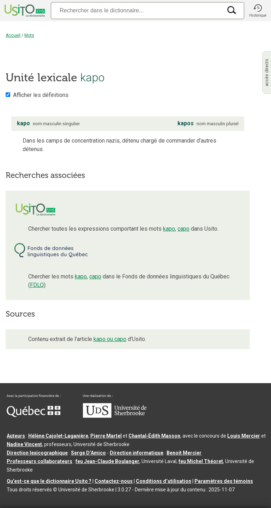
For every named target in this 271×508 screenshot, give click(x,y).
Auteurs (16, 436)
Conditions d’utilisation (163, 481)
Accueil (13, 35)
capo (183, 228)
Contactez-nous (114, 481)
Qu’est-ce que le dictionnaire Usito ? (49, 481)
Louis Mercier (243, 436)
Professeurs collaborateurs (39, 461)
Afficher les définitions (40, 95)
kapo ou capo (110, 339)
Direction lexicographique (37, 453)
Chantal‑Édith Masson (154, 436)
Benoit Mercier (184, 453)
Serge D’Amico (88, 453)
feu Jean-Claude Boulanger (107, 461)
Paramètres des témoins (223, 481)
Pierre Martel (106, 436)
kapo (169, 228)
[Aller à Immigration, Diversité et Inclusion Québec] (33, 415)
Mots (29, 35)
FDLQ (37, 285)
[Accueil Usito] (24, 10)
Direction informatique (136, 453)
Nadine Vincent (24, 444)
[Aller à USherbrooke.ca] (114, 416)
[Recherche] (136, 10)
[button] (257, 10)
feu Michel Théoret (201, 461)
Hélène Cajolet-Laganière (58, 436)
